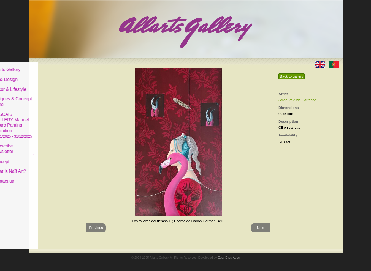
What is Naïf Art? (51, 167)
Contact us (45, 177)
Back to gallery (291, 76)
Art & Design (47, 75)
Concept (43, 157)
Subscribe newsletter (45, 144)
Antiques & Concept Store (54, 97)
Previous (96, 228)
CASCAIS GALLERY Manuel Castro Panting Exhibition (54, 121)
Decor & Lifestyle (51, 85)
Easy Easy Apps (229, 257)
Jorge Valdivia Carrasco (297, 100)
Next (260, 228)
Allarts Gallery (49, 65)
